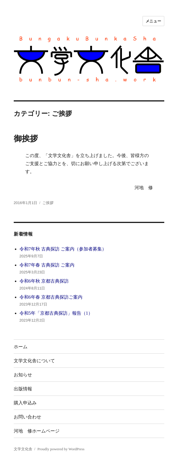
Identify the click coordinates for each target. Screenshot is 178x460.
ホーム (20, 346)
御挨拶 (26, 138)
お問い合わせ (27, 416)
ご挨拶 (48, 203)
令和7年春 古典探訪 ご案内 (46, 265)
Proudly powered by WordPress (60, 449)
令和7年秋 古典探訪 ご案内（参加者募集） (62, 248)
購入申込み (25, 402)
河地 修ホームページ (37, 430)
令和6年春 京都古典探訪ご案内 (50, 297)
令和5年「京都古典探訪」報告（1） (56, 313)
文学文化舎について (34, 360)
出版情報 (23, 388)
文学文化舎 (23, 449)
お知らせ (23, 374)
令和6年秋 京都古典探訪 (44, 281)
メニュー (153, 21)
